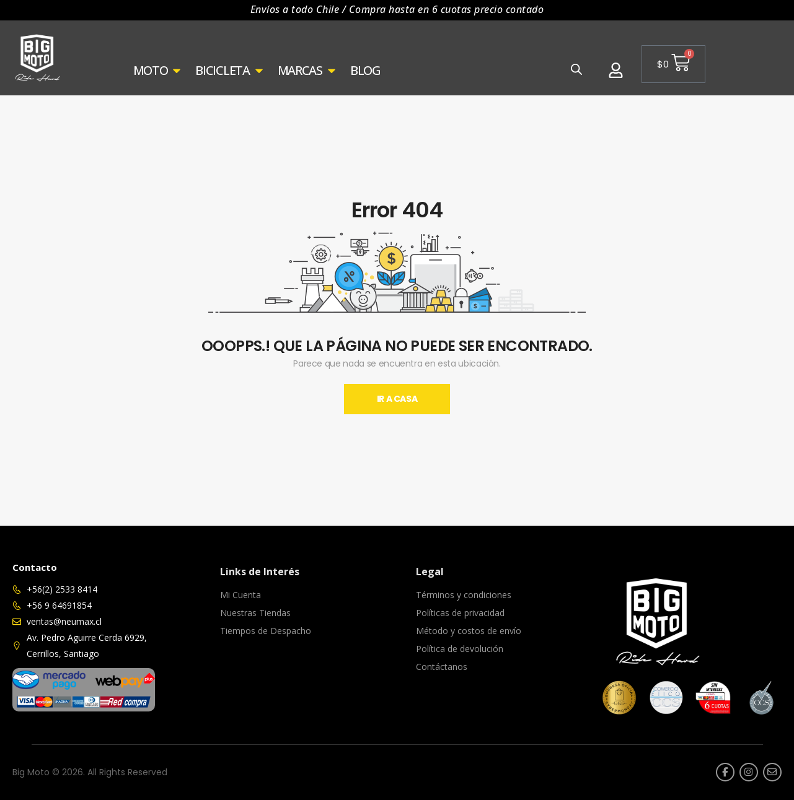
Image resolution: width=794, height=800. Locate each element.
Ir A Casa (397, 399)
